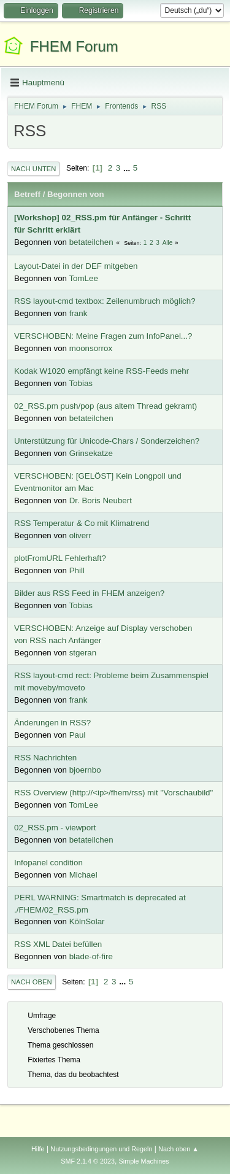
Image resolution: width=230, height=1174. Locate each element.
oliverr (80, 535)
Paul (77, 735)
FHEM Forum (74, 46)
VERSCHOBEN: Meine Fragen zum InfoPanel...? (103, 336)
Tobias (81, 383)
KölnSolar (87, 921)
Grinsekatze (91, 453)
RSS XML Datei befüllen (58, 944)
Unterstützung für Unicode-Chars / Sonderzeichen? (106, 441)
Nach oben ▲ (178, 1149)
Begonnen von (75, 194)
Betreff (27, 194)
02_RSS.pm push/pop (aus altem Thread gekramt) (105, 406)
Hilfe (38, 1149)
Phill (77, 570)
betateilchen (91, 242)
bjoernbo (85, 769)
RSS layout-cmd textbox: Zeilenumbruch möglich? (105, 301)
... (127, 167)
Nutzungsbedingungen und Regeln (101, 1149)
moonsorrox (90, 348)
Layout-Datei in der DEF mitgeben (76, 266)
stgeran (82, 652)
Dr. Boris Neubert (100, 500)
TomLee (83, 278)
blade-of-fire (91, 956)
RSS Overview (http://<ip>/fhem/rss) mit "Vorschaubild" (113, 792)
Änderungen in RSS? (52, 722)
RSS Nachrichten (45, 757)
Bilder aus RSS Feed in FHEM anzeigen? (89, 593)
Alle (168, 242)
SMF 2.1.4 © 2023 (88, 1161)
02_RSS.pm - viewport (55, 827)
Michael (83, 874)
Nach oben (31, 982)
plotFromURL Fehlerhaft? (60, 558)
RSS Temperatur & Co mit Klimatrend (82, 523)
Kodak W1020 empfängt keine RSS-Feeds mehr (101, 371)
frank (78, 313)
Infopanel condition (48, 862)
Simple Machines (144, 1161)
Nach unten (33, 168)
